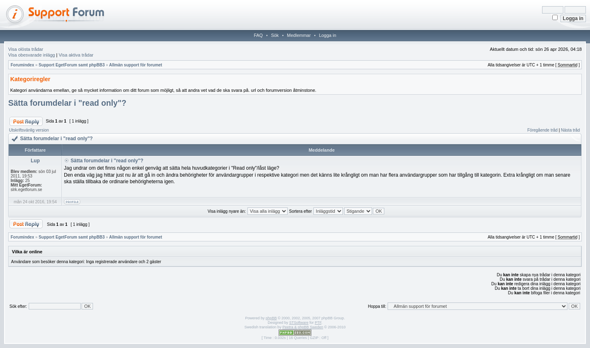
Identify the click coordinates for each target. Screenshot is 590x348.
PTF (318, 323)
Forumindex (22, 65)
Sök (275, 35)
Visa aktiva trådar (76, 54)
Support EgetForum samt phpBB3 (71, 65)
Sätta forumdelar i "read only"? (67, 102)
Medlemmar (299, 35)
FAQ (258, 35)
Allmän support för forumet (135, 65)
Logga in (327, 35)
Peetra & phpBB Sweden (302, 327)
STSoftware (299, 323)
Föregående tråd (542, 130)
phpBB (271, 318)
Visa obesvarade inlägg (31, 54)
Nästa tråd (570, 130)
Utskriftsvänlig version (29, 130)
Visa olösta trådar (25, 49)
